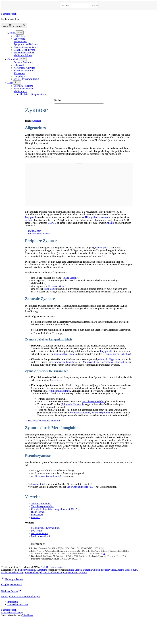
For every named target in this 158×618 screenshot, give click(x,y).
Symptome (41, 569)
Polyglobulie (31, 217)
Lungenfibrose (106, 362)
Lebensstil (19, 65)
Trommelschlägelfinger (58, 390)
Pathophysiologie (26, 569)
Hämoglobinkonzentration (98, 217)
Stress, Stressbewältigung (26, 79)
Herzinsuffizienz (56, 286)
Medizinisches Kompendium (45, 528)
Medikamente (20, 41)
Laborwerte (19, 38)
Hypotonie (50, 289)
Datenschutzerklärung (12, 612)
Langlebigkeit (20, 76)
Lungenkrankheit (91, 569)
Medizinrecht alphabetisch (33, 94)
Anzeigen (36, 120)
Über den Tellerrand (23, 86)
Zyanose (83, 572)
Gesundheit (13, 59)
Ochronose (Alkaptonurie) (48, 476)
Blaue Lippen (34, 230)
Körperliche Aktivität (24, 67)
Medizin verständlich (24, 52)
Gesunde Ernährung (23, 62)
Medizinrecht (20, 91)
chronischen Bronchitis (64, 362)
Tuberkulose (121, 362)
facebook (37, 484)
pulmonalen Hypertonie (62, 354)
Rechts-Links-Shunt (127, 569)
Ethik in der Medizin (24, 88)
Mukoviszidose (90, 362)
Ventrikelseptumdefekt (93, 401)
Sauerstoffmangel (33, 572)
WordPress (27, 615)
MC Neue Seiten (39, 533)
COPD (51, 222)
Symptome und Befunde (26, 44)
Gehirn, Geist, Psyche (24, 49)
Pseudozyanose (108, 569)
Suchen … (59, 100)
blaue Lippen (101, 247)
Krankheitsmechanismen (26, 47)
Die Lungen (37, 514)
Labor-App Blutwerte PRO (80, 486)
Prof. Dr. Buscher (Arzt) (52, 567)
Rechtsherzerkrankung (12, 572)
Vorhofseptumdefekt (80, 412)
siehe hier (125, 354)
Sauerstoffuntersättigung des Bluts (60, 572)
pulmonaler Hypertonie (109, 359)
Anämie (29, 220)
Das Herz (35, 517)
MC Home (36, 530)
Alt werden (19, 73)
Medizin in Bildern (23, 55)
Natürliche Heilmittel (24, 70)
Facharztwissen (9, 13)
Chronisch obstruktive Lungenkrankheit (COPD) (55, 509)
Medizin (11, 33)
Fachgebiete (19, 36)
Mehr (10, 82)
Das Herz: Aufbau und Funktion (44, 420)
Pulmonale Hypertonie (73, 404)
